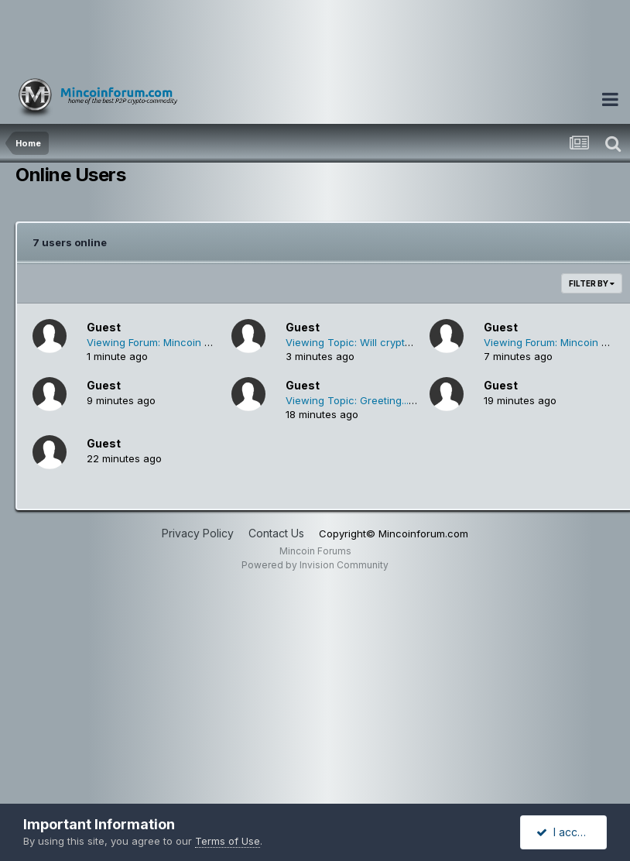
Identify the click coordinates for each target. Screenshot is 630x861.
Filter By (592, 283)
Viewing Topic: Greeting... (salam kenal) (381, 400)
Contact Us (276, 533)
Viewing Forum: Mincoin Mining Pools (176, 342)
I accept (565, 832)
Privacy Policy (198, 533)
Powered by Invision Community (315, 565)
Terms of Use (227, 841)
